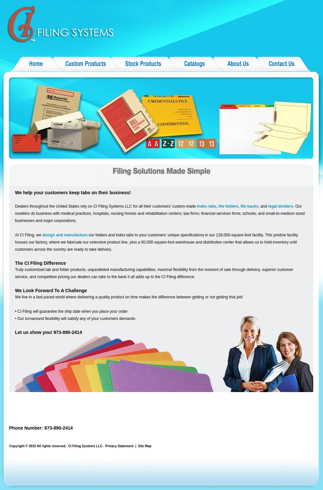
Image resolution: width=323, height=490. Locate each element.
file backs (249, 206)
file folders (229, 206)
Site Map (145, 446)
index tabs (206, 206)
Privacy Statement (119, 446)
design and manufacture (65, 235)
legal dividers (280, 206)
